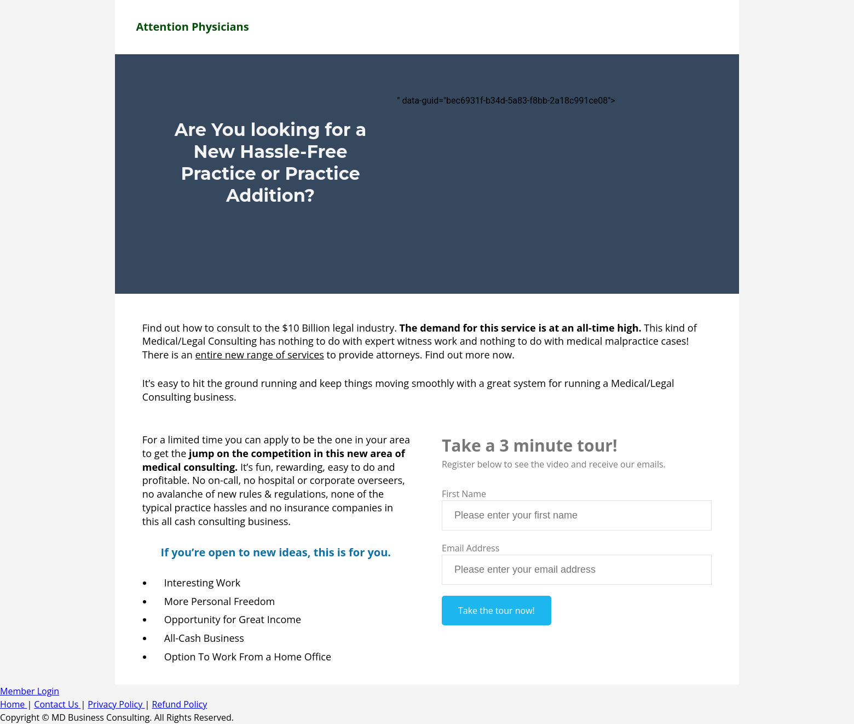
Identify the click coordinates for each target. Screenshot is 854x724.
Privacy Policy (116, 704)
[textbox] (577, 515)
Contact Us (57, 704)
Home (13, 704)
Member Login (29, 691)
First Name (464, 494)
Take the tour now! (496, 611)
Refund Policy (179, 704)
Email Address (470, 548)
